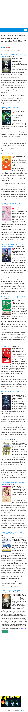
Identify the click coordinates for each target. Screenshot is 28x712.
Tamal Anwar (21, 710)
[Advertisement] (14, 14)
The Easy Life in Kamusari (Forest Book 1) (14, 297)
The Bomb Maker (6, 346)
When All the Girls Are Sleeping (10, 391)
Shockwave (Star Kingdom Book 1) (11, 107)
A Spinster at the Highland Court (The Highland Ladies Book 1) (12, 245)
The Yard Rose (5, 439)
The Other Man (5, 154)
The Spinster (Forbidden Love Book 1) (12, 203)
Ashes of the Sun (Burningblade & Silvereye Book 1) (11, 591)
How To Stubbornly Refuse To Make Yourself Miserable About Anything (12, 533)
